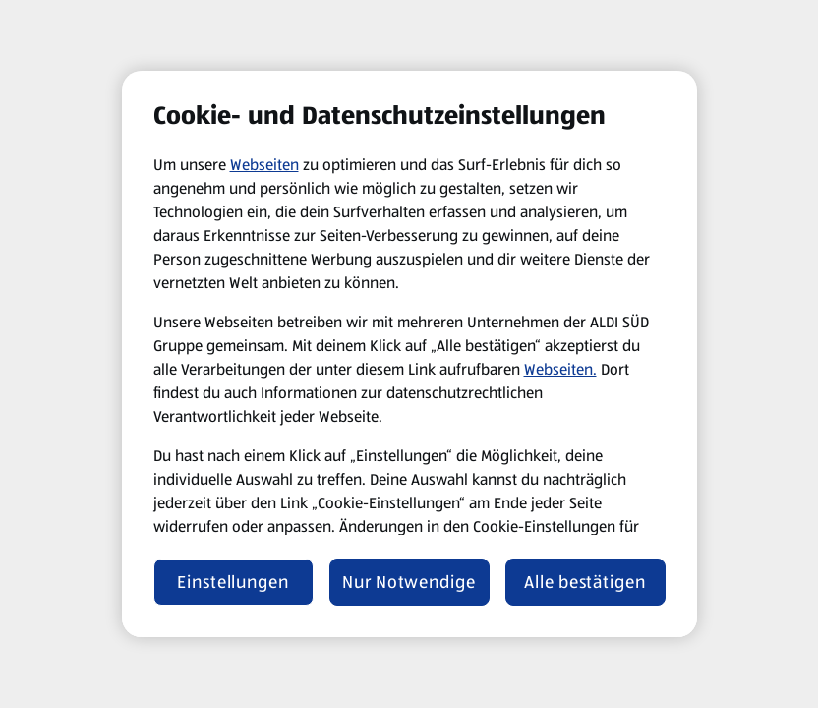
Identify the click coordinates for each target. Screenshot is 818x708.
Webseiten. (560, 369)
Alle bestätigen (585, 582)
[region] (409, 354)
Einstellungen (233, 582)
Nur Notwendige (409, 582)
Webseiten (264, 164)
